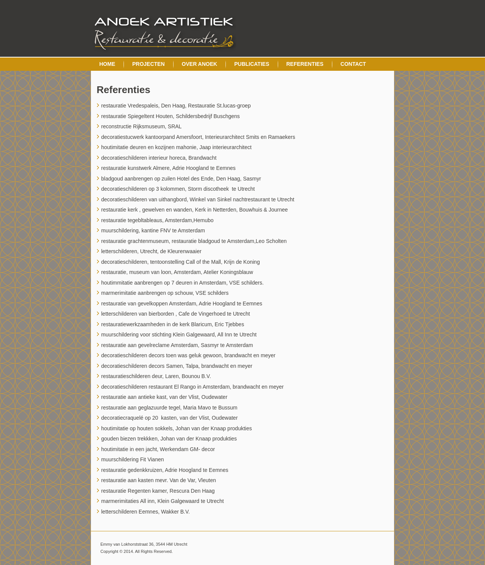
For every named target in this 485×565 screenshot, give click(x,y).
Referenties (305, 64)
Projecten (148, 64)
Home (107, 64)
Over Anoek (199, 64)
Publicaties (251, 64)
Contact (353, 64)
